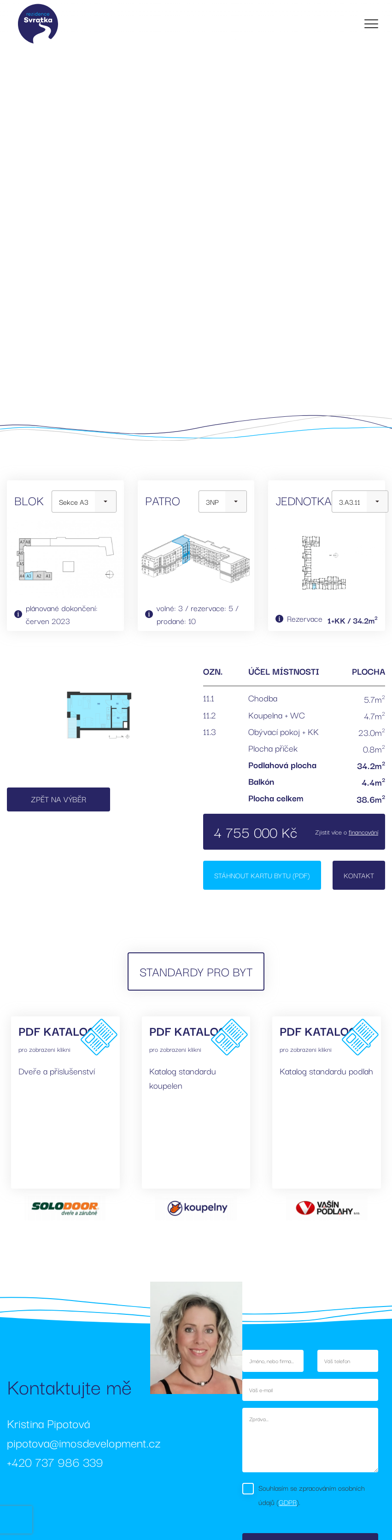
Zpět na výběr (58, 799)
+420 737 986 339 (55, 1461)
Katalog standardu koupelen (182, 1078)
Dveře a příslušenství (56, 1071)
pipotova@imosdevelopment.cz (84, 1442)
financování (363, 832)
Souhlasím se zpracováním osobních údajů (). (311, 1494)
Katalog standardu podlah (326, 1071)
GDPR (288, 1501)
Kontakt (359, 875)
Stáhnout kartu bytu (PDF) (262, 875)
